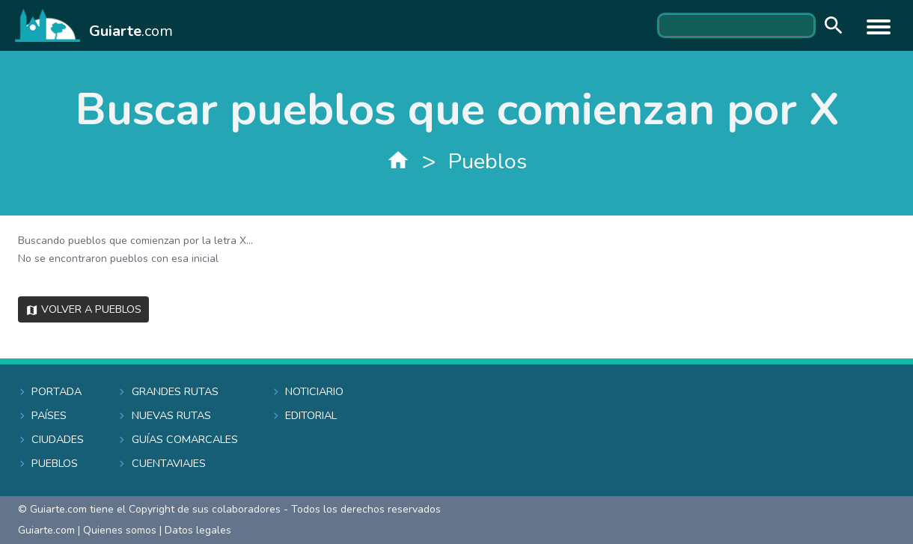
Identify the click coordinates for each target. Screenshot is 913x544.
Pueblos (487, 161)
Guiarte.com (46, 530)
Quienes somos (119, 530)
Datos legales (198, 530)
